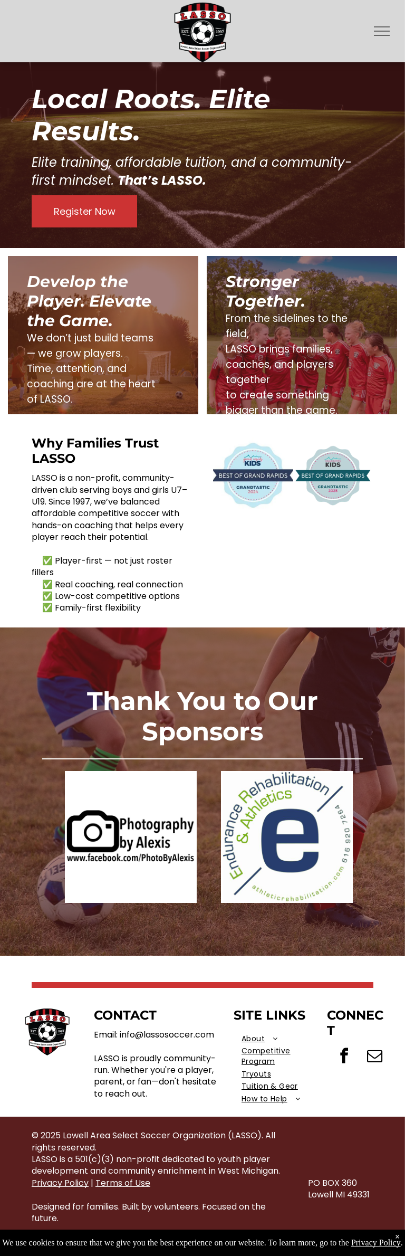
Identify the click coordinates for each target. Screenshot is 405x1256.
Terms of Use (122, 1183)
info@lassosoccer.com (167, 1035)
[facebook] (343, 1057)
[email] (374, 1057)
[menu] (382, 31)
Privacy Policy (60, 1183)
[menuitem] (280, 1039)
